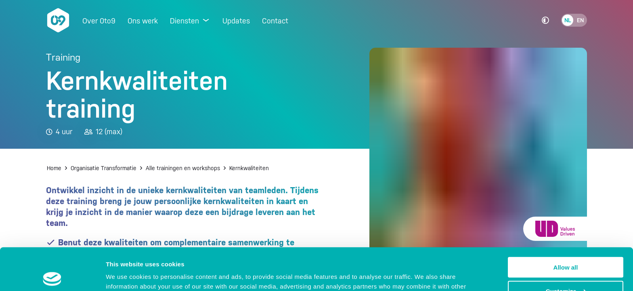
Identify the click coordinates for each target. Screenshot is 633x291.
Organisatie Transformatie (103, 168)
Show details (124, 274)
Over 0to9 (98, 21)
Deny (565, 271)
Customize (566, 247)
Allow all (565, 223)
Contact (275, 21)
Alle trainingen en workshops (183, 168)
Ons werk (143, 21)
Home (54, 168)
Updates (236, 21)
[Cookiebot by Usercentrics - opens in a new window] (52, 275)
